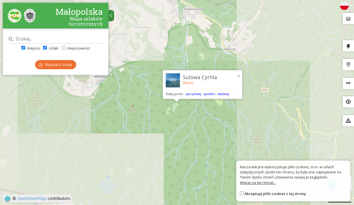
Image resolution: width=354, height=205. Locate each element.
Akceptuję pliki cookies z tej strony (275, 193)
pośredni (209, 94)
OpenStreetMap (31, 198)
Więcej (188, 82)
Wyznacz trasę (55, 64)
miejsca (30, 48)
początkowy (193, 94)
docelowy (223, 94)
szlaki (50, 48)
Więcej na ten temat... (258, 182)
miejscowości (76, 48)
